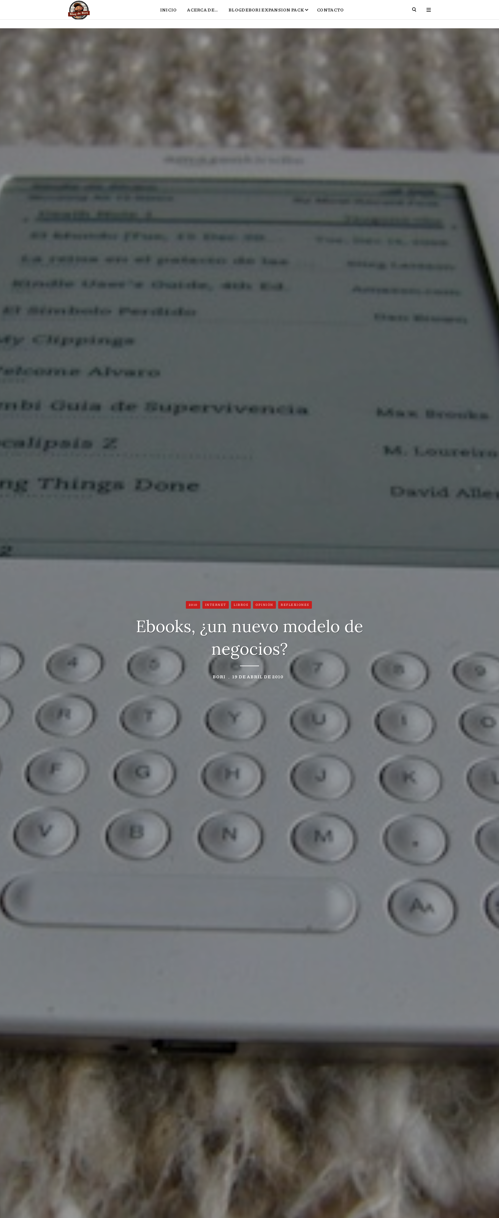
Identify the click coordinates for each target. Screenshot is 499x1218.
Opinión (264, 606)
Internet (215, 606)
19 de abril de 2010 (258, 677)
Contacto (330, 14)
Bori (219, 677)
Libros (241, 606)
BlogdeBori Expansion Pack (266, 14)
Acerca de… (202, 14)
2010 (193, 606)
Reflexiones (295, 606)
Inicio (168, 14)
